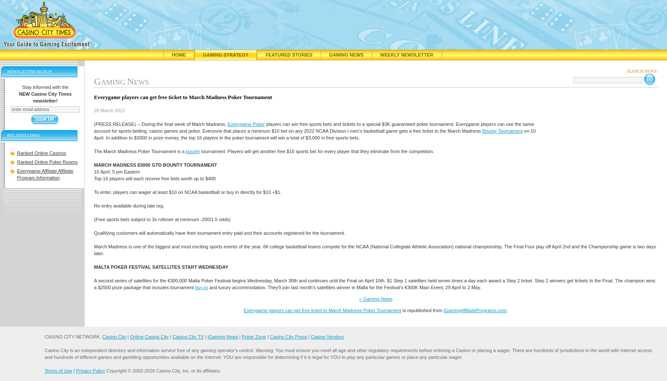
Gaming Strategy (225, 54)
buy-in (201, 287)
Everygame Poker (246, 124)
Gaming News (346, 54)
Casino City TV (188, 336)
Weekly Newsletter (406, 54)
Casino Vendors (327, 336)
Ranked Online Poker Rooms (47, 162)
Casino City (114, 336)
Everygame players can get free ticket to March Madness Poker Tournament (322, 310)
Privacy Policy (90, 370)
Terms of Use (58, 370)
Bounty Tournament (502, 131)
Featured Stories (288, 54)
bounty (193, 151)
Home (179, 54)
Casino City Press (288, 336)
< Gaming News (376, 298)
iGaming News (223, 336)
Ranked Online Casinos (41, 153)
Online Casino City (149, 336)
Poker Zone (254, 336)
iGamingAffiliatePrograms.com (474, 310)
